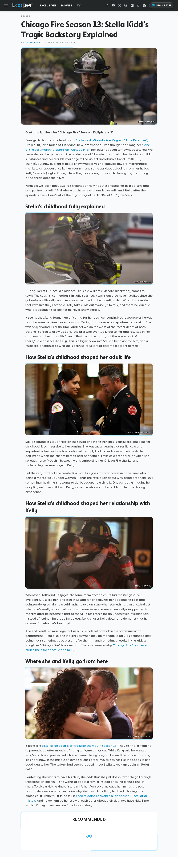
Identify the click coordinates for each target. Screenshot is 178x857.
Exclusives (48, 5)
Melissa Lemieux (34, 42)
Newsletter (161, 5)
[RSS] (144, 6)
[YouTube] (113, 6)
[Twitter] (119, 6)
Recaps (25, 16)
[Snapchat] (138, 6)
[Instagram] (126, 6)
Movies (66, 5)
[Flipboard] (132, 6)
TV (79, 5)
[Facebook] (107, 6)
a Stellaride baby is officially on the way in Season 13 (79, 746)
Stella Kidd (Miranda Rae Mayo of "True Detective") (112, 140)
